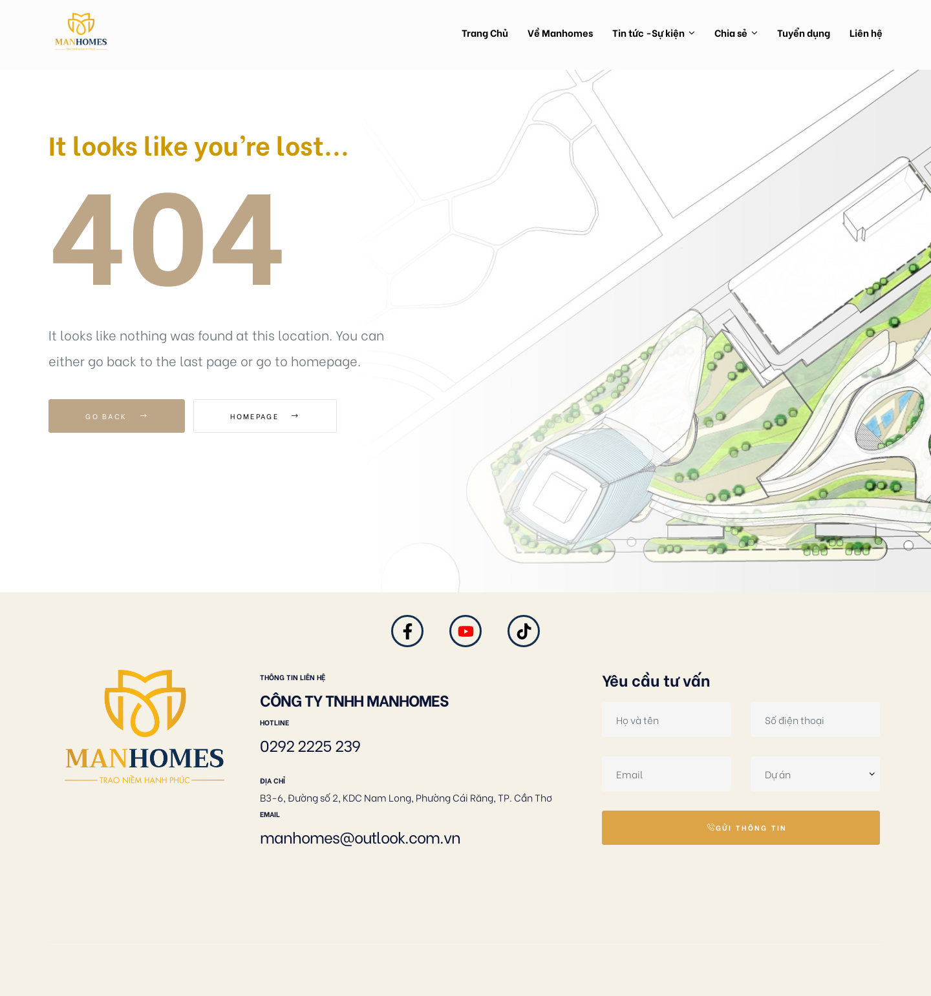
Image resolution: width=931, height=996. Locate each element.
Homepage (264, 416)
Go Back (116, 416)
